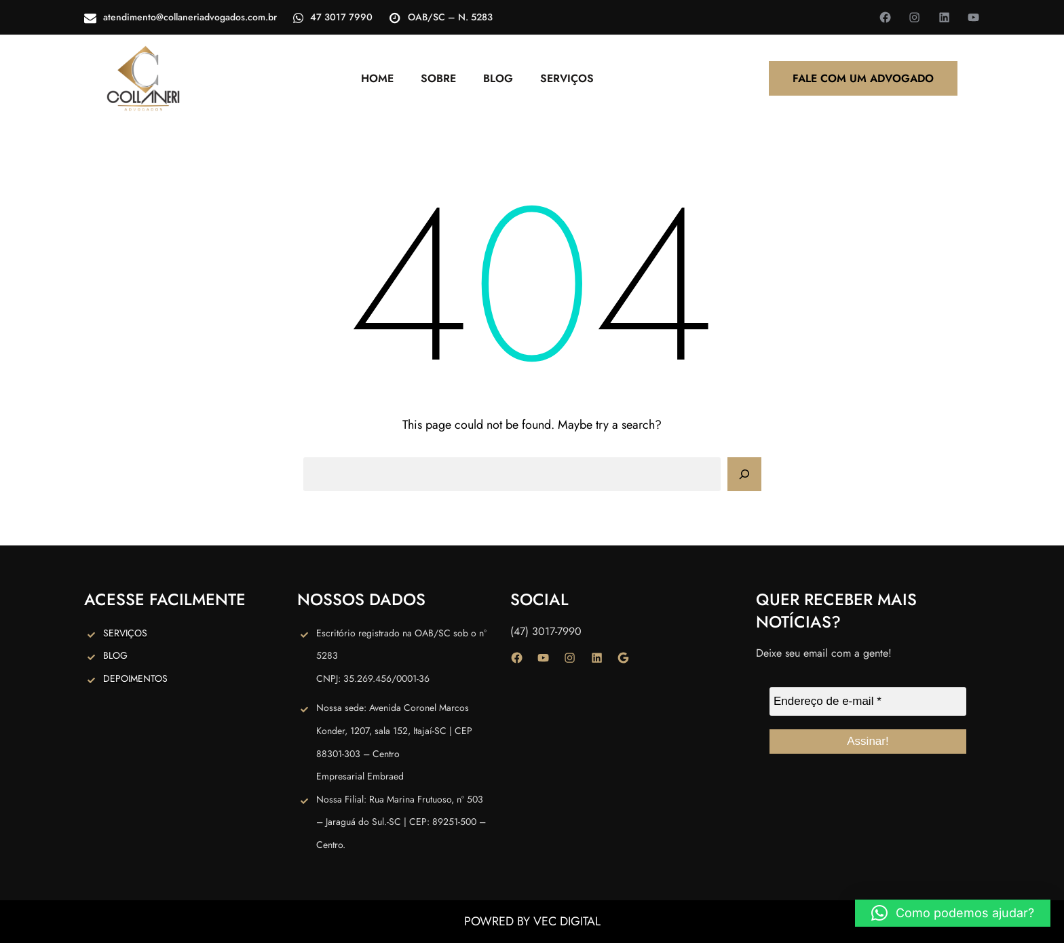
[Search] (744, 474)
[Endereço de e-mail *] (868, 701)
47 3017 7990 (341, 17)
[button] (952, 913)
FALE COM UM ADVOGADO (863, 78)
